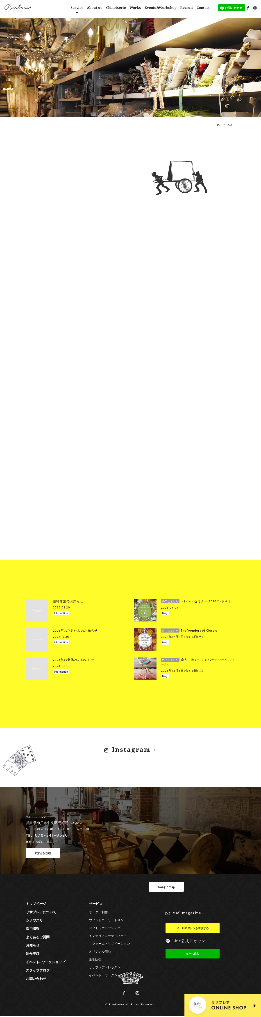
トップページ (36, 903)
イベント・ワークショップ (108, 975)
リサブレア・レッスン (104, 967)
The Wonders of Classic (189, 630)
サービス (95, 903)
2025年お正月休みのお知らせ (75, 630)
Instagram (130, 749)
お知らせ (32, 945)
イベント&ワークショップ (45, 961)
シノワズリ (34, 920)
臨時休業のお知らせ (68, 601)
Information (61, 613)
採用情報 (32, 928)
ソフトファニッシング (104, 927)
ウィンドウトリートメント (108, 920)
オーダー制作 (98, 912)
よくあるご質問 (38, 936)
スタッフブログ (38, 970)
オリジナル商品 (100, 951)
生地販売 (95, 959)
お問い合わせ (36, 978)
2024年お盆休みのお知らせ (73, 660)
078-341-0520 (51, 835)
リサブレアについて (41, 911)
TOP (219, 125)
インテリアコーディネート (108, 935)
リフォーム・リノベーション (109, 943)
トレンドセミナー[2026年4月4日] (196, 601)
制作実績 (32, 953)
